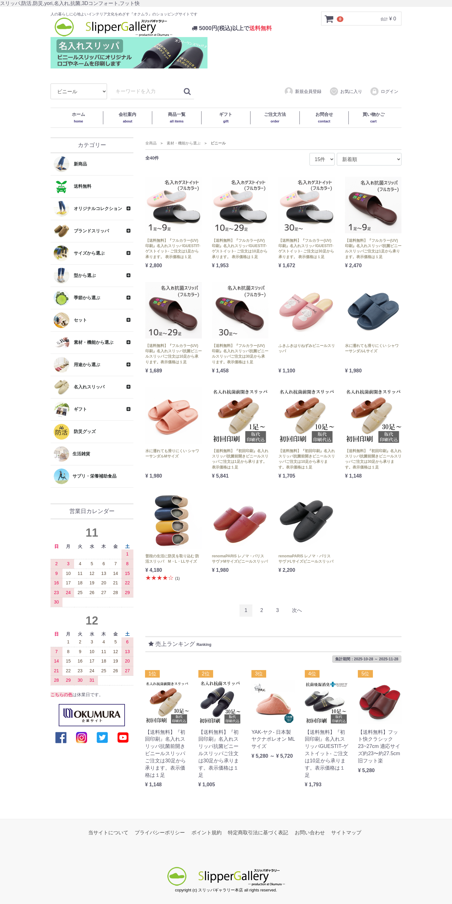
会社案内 (127, 117)
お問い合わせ (310, 832)
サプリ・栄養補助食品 (85, 476)
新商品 (70, 164)
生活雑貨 (72, 454)
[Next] (297, 610)
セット (70, 320)
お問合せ (324, 117)
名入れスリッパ (79, 387)
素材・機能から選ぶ (83, 342)
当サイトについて (108, 832)
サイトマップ (346, 832)
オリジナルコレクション (88, 209)
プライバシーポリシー (160, 832)
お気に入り (345, 91)
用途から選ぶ (77, 365)
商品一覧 (177, 117)
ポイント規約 (206, 832)
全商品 (151, 143)
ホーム (78, 117)
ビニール (218, 143)
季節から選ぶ (77, 298)
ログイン (384, 91)
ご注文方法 (275, 117)
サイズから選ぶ (79, 253)
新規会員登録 (302, 91)
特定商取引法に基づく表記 (258, 832)
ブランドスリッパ (81, 231)
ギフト (225, 117)
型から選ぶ (75, 276)
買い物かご (374, 117)
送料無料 (72, 186)
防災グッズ (75, 432)
